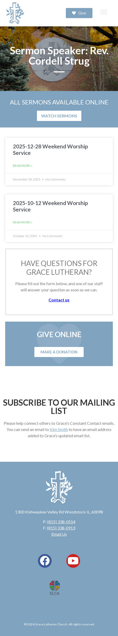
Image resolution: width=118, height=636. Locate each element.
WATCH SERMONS (59, 115)
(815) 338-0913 (61, 527)
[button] (103, 12)
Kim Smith (59, 429)
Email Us (59, 534)
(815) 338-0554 (61, 521)
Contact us (59, 299)
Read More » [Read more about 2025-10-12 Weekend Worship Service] (22, 222)
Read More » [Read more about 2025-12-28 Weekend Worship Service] (22, 166)
